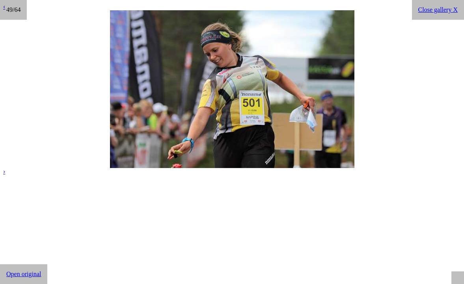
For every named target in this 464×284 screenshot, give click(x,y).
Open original (23, 274)
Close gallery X (438, 9)
